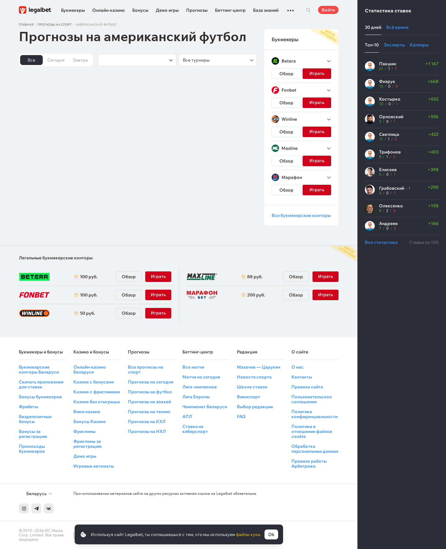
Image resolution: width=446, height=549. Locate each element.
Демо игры (167, 10)
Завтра (80, 60)
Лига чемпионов (199, 387)
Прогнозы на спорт (54, 25)
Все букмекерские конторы (301, 215)
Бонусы (140, 10)
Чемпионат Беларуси (204, 406)
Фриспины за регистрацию (87, 444)
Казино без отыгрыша (96, 401)
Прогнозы (197, 10)
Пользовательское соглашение (311, 399)
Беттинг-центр (230, 10)
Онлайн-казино (108, 10)
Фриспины (84, 431)
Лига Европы (196, 397)
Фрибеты (28, 406)
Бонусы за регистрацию (33, 434)
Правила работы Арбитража (309, 463)
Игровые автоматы (93, 466)
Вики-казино (86, 411)
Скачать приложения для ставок (41, 384)
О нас (297, 367)
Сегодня (56, 60)
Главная (26, 25)
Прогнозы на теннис (149, 411)
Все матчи (193, 367)
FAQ (241, 416)
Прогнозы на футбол (150, 392)
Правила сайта (307, 387)
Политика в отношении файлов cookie (311, 431)
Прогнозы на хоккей (149, 401)
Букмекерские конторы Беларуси (39, 369)
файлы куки (248, 534)
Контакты (301, 377)
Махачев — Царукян (258, 367)
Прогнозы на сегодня (150, 382)
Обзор (286, 73)
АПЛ (187, 416)
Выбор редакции (255, 406)
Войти (328, 10)
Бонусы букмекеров (40, 397)
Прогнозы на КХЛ (146, 421)
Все (31, 60)
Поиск (308, 9)
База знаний (265, 10)
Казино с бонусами (93, 382)
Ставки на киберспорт (195, 429)
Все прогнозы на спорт (145, 369)
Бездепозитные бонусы (35, 419)
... (290, 7)
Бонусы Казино (89, 421)
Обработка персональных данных (314, 448)
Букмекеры (73, 10)
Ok (271, 534)
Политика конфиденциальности (314, 414)
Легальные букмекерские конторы (56, 258)
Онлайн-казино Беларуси (89, 369)
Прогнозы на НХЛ (147, 431)
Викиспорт (248, 397)
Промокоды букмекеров (32, 448)
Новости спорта (254, 377)
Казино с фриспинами (96, 392)
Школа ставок (252, 387)
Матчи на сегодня (201, 377)
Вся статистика (381, 242)
